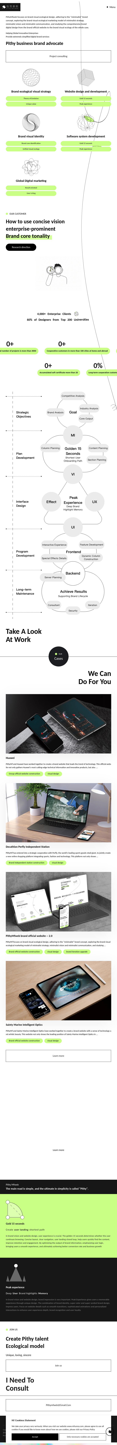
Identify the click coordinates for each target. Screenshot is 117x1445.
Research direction (21, 247)
